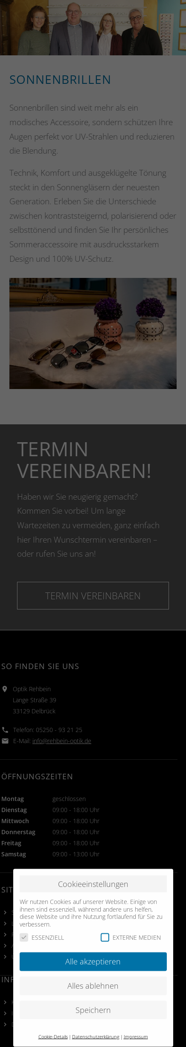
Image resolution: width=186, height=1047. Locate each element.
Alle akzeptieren (93, 946)
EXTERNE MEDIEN (131, 922)
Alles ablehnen (93, 971)
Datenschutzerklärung (95, 1022)
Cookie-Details (53, 1022)
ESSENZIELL (42, 922)
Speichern (93, 995)
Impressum (136, 1022)
